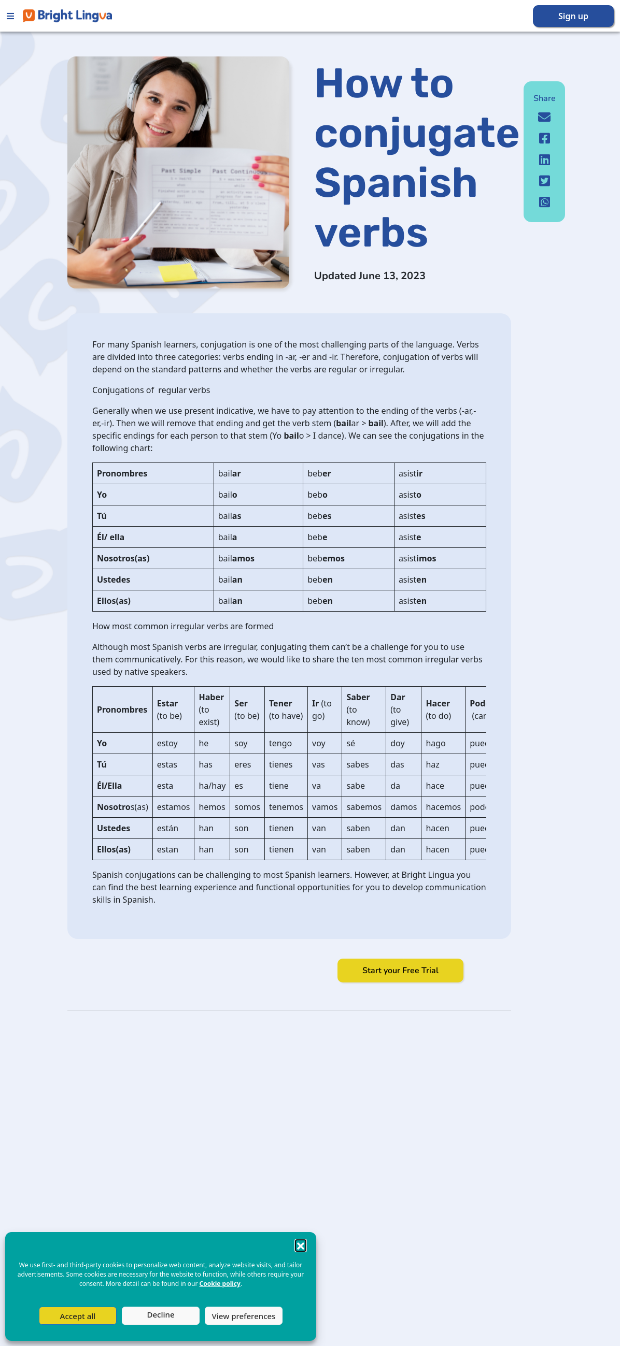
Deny (161, 1316)
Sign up (573, 16)
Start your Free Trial (400, 970)
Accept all (78, 1316)
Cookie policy (220, 1283)
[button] (300, 1245)
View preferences (244, 1316)
